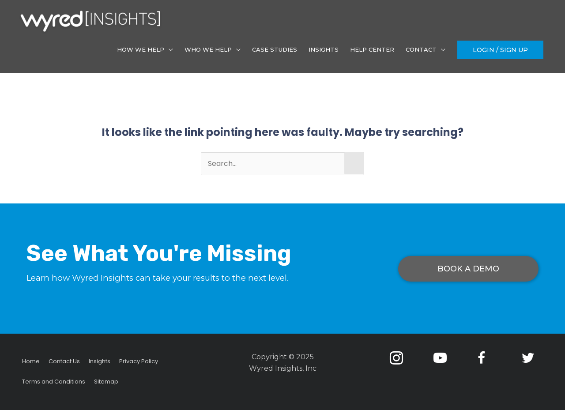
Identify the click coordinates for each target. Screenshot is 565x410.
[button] (500, 50)
